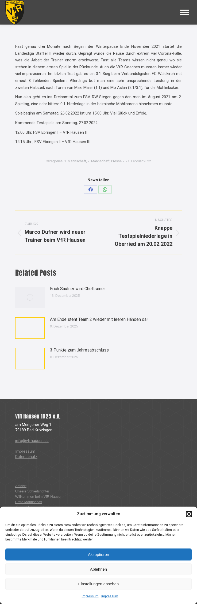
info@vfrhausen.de (32, 440)
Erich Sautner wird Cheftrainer (77, 288)
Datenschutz (26, 456)
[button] (189, 514)
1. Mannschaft (75, 161)
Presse (116, 161)
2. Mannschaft (99, 161)
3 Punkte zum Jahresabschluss (79, 350)
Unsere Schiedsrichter (32, 491)
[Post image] (30, 297)
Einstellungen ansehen (98, 584)
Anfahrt (20, 486)
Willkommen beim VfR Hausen (38, 497)
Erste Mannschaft (28, 502)
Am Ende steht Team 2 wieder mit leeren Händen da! (99, 319)
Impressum (90, 596)
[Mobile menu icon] (184, 12)
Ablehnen (98, 569)
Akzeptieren (98, 554)
